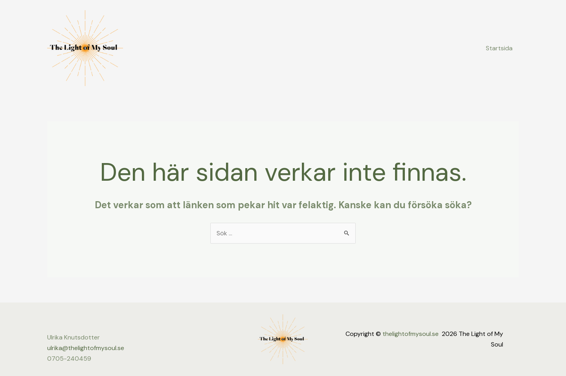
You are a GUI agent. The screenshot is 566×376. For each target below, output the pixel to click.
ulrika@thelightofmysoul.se (85, 348)
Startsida (499, 48)
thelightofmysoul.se (410, 334)
